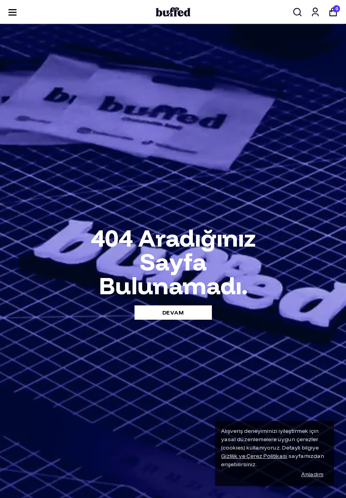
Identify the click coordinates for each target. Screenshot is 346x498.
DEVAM (173, 312)
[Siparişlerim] (315, 12)
